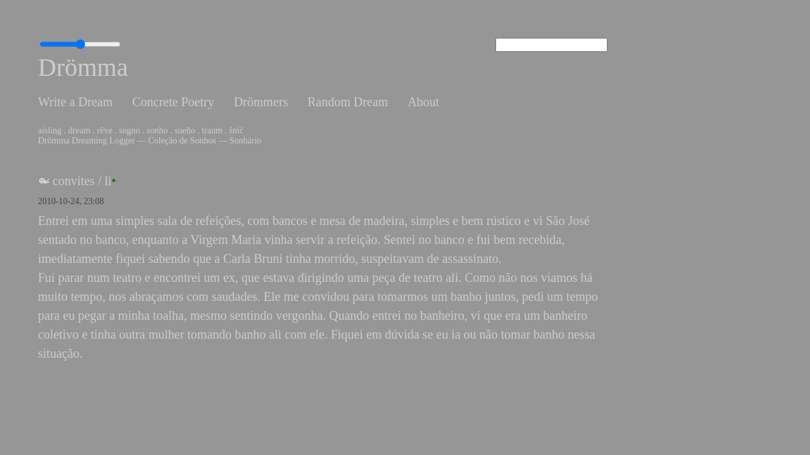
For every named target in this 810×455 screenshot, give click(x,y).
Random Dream (348, 102)
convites (74, 181)
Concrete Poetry (173, 102)
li (107, 181)
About (423, 102)
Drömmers (261, 102)
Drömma (83, 67)
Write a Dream (75, 102)
